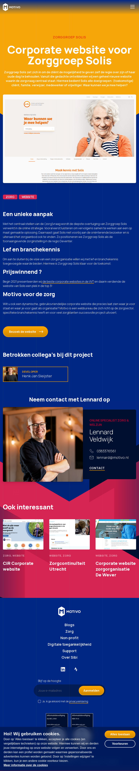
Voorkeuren (120, 743)
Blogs (69, 624)
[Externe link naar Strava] (76, 669)
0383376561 (106, 451)
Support (69, 650)
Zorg (69, 631)
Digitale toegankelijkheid (69, 644)
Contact (97, 468)
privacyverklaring (78, 701)
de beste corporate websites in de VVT (68, 282)
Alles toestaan (120, 734)
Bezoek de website (26, 332)
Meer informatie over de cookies (26, 765)
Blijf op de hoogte (49, 681)
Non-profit (69, 637)
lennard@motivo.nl (113, 457)
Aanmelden (91, 691)
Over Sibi (69, 657)
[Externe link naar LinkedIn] (63, 669)
